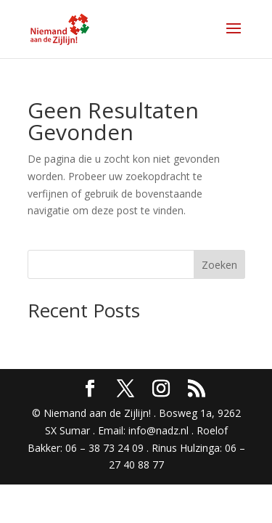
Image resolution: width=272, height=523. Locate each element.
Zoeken (219, 265)
